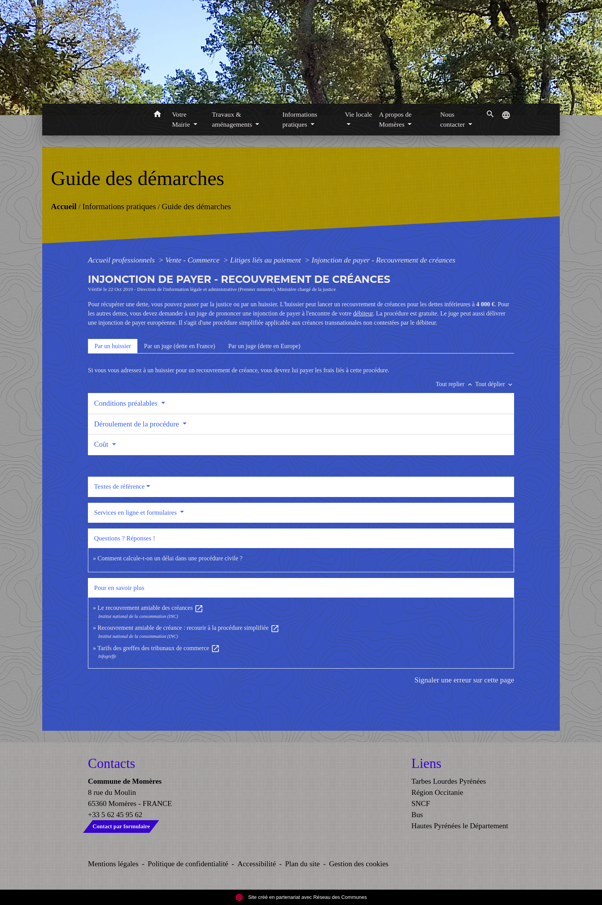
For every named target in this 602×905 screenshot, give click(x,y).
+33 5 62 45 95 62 (115, 815)
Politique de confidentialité (188, 864)
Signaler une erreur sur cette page (464, 680)
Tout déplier (494, 384)
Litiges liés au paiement (266, 260)
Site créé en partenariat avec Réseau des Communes (301, 897)
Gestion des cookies (359, 864)
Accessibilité (257, 864)
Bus (417, 815)
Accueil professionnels (122, 260)
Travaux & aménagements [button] (233, 119)
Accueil (63, 206)
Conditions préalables (126, 403)
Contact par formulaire (121, 826)
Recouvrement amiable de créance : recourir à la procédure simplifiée (189, 627)
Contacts (111, 763)
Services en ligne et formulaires (136, 512)
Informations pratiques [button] (300, 119)
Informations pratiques (119, 206)
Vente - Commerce (193, 260)
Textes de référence (119, 486)
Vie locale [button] (358, 114)
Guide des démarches (196, 206)
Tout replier (455, 384)
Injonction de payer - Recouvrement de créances (383, 260)
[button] (157, 115)
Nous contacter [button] (453, 119)
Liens (427, 763)
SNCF (421, 803)
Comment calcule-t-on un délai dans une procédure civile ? (170, 558)
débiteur (363, 313)
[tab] (112, 346)
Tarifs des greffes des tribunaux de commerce (159, 648)
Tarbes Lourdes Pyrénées (449, 781)
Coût (102, 444)
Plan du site (302, 864)
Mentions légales (113, 864)
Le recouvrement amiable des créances (150, 607)
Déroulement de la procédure (137, 424)
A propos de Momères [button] (395, 119)
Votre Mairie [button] (182, 119)
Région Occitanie (437, 792)
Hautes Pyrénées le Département (460, 826)
